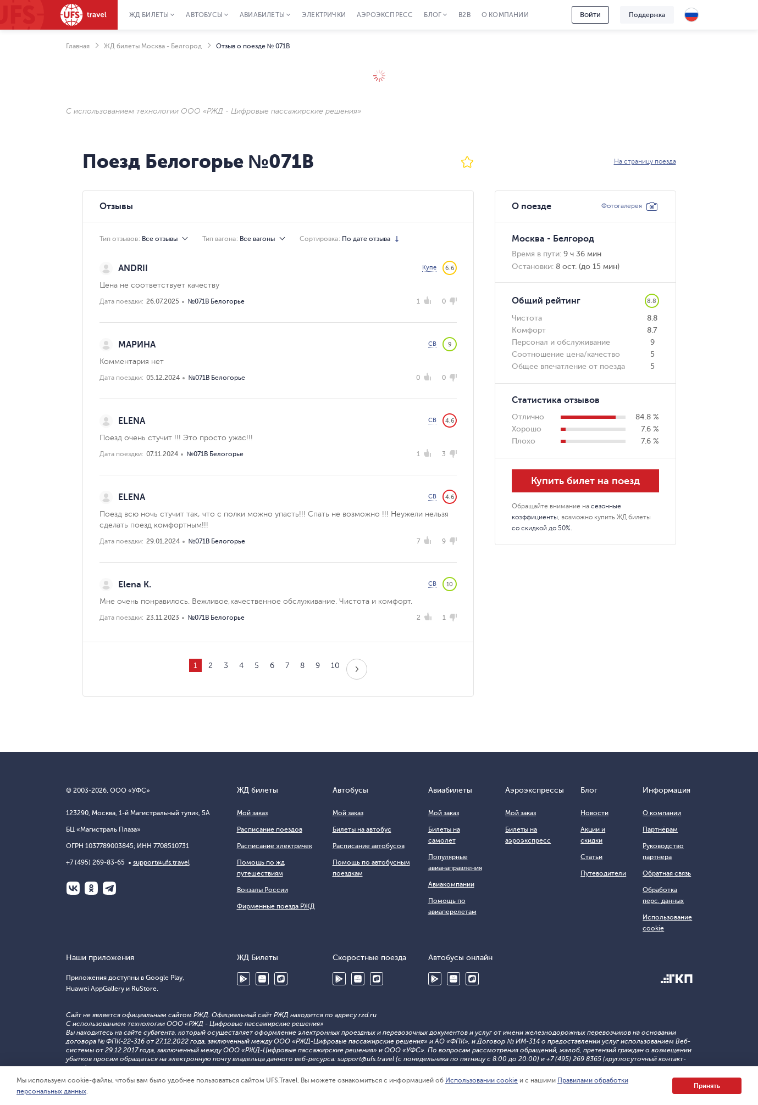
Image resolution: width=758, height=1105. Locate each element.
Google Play (243, 978)
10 (335, 665)
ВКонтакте (73, 888)
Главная (78, 46)
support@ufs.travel (161, 862)
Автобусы (204, 15)
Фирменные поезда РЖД (276, 906)
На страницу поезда (645, 161)
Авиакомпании (451, 884)
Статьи (591, 857)
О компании (505, 15)
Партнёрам (660, 829)
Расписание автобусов (369, 846)
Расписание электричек (274, 846)
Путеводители (603, 873)
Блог (432, 15)
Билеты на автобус (362, 829)
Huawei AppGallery (262, 978)
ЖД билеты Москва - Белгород (153, 46)
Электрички (324, 15)
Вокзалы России (262, 890)
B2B (464, 15)
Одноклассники (91, 888)
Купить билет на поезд (585, 480)
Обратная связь (667, 873)
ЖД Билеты (149, 15)
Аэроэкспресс (385, 15)
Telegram (109, 888)
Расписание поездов (269, 829)
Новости (594, 813)
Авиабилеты (262, 15)
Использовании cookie (481, 1080)
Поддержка (647, 15)
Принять (707, 1086)
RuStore (280, 978)
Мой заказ (252, 813)
